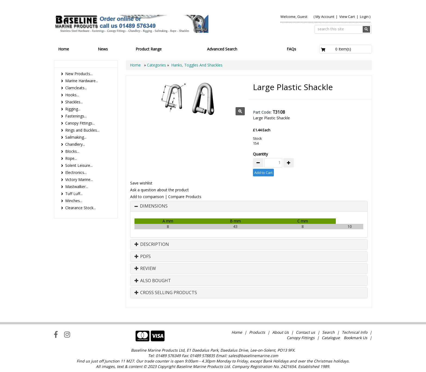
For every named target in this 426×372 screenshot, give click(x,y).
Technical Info (354, 332)
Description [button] (151, 244)
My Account (324, 16)
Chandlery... (75, 144)
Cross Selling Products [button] (165, 292)
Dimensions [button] (154, 206)
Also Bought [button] (152, 280)
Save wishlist (141, 183)
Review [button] (145, 268)
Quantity (260, 154)
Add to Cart (263, 172)
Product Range (149, 49)
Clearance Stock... (80, 207)
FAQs (291, 49)
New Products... (79, 73)
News (103, 49)
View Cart (347, 16)
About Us (280, 332)
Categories (157, 65)
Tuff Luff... (74, 193)
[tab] (248, 206)
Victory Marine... (79, 179)
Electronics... (76, 172)
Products (257, 332)
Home (63, 49)
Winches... (73, 200)
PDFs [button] (142, 256)
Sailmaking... (75, 137)
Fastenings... (76, 116)
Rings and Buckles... (82, 130)
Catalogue (331, 337)
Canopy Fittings (301, 337)
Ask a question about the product (159, 189)
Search (329, 332)
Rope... (71, 158)
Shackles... (74, 101)
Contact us (305, 332)
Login (364, 16)
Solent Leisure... (79, 165)
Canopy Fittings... (80, 123)
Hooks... (72, 94)
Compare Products (184, 196)
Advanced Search (222, 49)
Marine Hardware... (81, 80)
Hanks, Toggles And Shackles (197, 65)
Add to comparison (147, 196)
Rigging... (72, 109)
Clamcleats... (76, 87)
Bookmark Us (355, 337)
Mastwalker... (76, 186)
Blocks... (72, 151)
